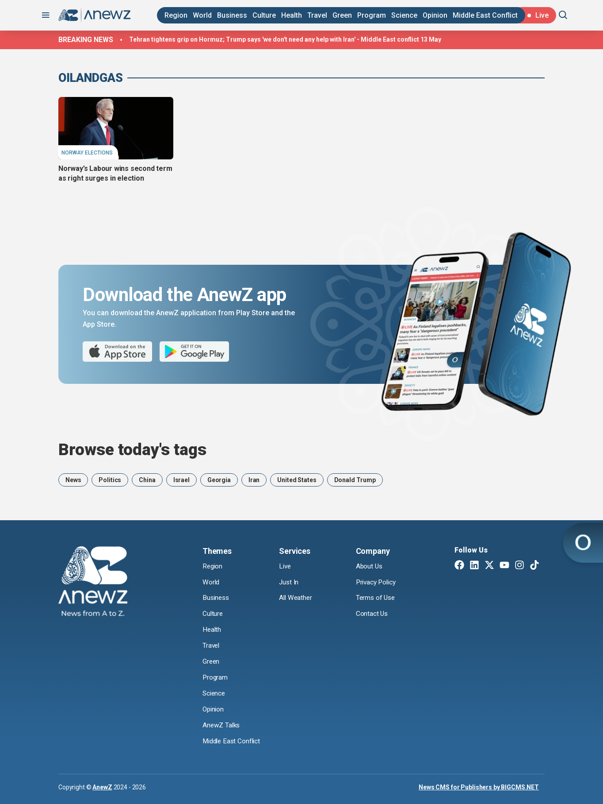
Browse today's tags (132, 449)
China (147, 479)
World (202, 15)
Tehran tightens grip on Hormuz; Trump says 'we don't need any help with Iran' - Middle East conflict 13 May (285, 39)
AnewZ (102, 786)
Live (285, 566)
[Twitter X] (489, 566)
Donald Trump (355, 479)
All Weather (296, 598)
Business (232, 15)
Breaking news (85, 39)
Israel (181, 479)
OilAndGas (90, 78)
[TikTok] (534, 566)
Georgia (219, 479)
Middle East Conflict (485, 15)
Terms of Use (376, 598)
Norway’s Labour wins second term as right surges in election (115, 173)
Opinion (435, 15)
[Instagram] (519, 566)
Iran (254, 479)
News (73, 479)
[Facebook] (459, 566)
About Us (370, 566)
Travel (317, 15)
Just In (289, 582)
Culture (264, 15)
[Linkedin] (474, 566)
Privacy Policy (377, 582)
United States (296, 479)
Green (342, 15)
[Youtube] (504, 566)
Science (404, 15)
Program (371, 15)
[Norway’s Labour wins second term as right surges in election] (115, 128)
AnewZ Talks (221, 725)
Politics (110, 479)
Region (175, 15)
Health (291, 15)
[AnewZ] (92, 582)
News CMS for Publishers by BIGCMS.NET (479, 786)
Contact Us (372, 614)
